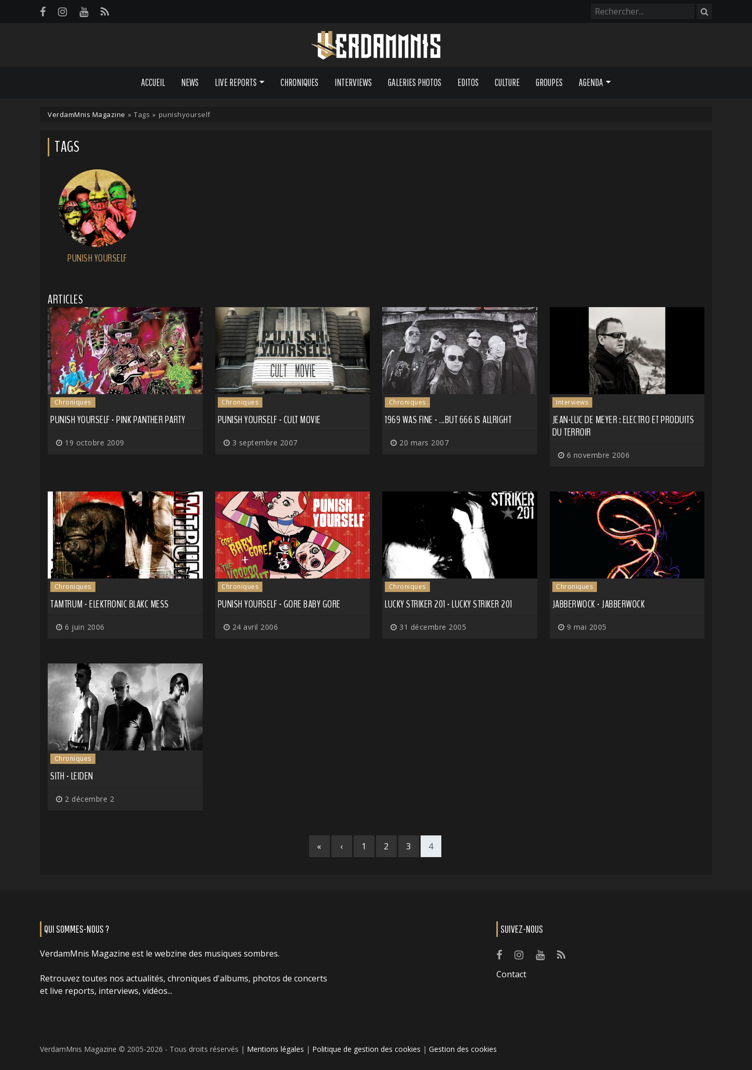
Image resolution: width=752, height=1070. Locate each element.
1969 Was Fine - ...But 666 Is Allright (448, 420)
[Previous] (341, 846)
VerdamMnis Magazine (87, 114)
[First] (319, 846)
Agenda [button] (591, 82)
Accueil (153, 82)
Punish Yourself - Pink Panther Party (117, 420)
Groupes (549, 82)
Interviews (353, 82)
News (190, 82)
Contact (511, 974)
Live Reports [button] (236, 82)
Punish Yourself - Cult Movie (269, 420)
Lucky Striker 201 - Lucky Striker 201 (448, 604)
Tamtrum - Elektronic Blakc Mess (109, 604)
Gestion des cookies (463, 1049)
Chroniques (299, 82)
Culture (507, 82)
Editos (468, 82)
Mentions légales (275, 1049)
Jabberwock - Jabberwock (598, 604)
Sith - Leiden (71, 776)
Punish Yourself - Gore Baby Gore (279, 604)
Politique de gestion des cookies (366, 1049)
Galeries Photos (414, 82)
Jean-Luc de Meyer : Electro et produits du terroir (623, 426)
